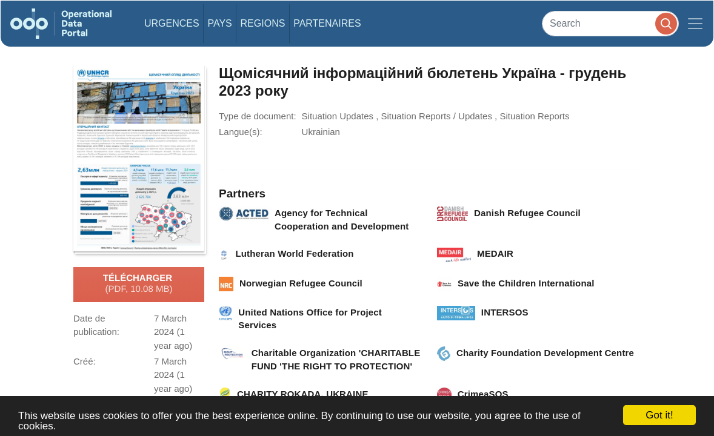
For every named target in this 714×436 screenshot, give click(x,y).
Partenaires (327, 23)
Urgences (171, 23)
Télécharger (139, 284)
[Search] (610, 23)
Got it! (659, 415)
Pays (219, 23)
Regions (263, 23)
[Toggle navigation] (695, 23)
